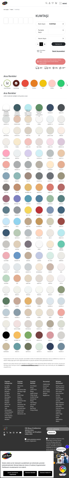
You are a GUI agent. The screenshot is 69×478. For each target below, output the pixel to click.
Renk (11, 9)
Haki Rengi (33, 402)
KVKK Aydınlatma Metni (59, 419)
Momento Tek (21, 404)
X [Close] (67, 447)
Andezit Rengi (34, 397)
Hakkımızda (46, 384)
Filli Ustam (59, 391)
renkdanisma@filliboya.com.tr (30, 365)
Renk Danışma (60, 389)
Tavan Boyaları (9, 412)
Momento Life (21, 414)
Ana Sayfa (6, 9)
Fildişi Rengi (33, 395)
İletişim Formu (60, 386)
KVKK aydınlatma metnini (34, 439)
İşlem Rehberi (60, 402)
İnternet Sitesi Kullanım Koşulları (60, 410)
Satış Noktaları (60, 388)
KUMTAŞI (17, 9)
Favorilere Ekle (42, 51)
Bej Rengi (33, 408)
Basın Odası (46, 391)
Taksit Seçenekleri (58, 51)
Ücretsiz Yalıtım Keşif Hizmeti (59, 399)
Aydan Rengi (34, 393)
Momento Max (21, 389)
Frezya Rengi (34, 410)
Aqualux (19, 399)
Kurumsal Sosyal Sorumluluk (46, 388)
